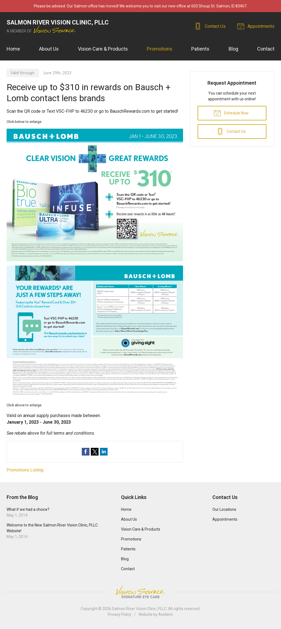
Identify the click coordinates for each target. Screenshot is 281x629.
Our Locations (224, 509)
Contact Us (211, 26)
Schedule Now (231, 113)
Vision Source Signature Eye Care (140, 591)
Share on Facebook (85, 452)
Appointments (256, 26)
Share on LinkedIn (104, 452)
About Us (49, 49)
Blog (233, 49)
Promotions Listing (25, 470)
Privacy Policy (119, 614)
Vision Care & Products (103, 49)
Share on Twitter (95, 452)
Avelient (165, 614)
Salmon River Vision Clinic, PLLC (139, 608)
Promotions (159, 49)
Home (13, 49)
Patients (200, 49)
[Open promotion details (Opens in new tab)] (95, 263)
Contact (265, 49)
